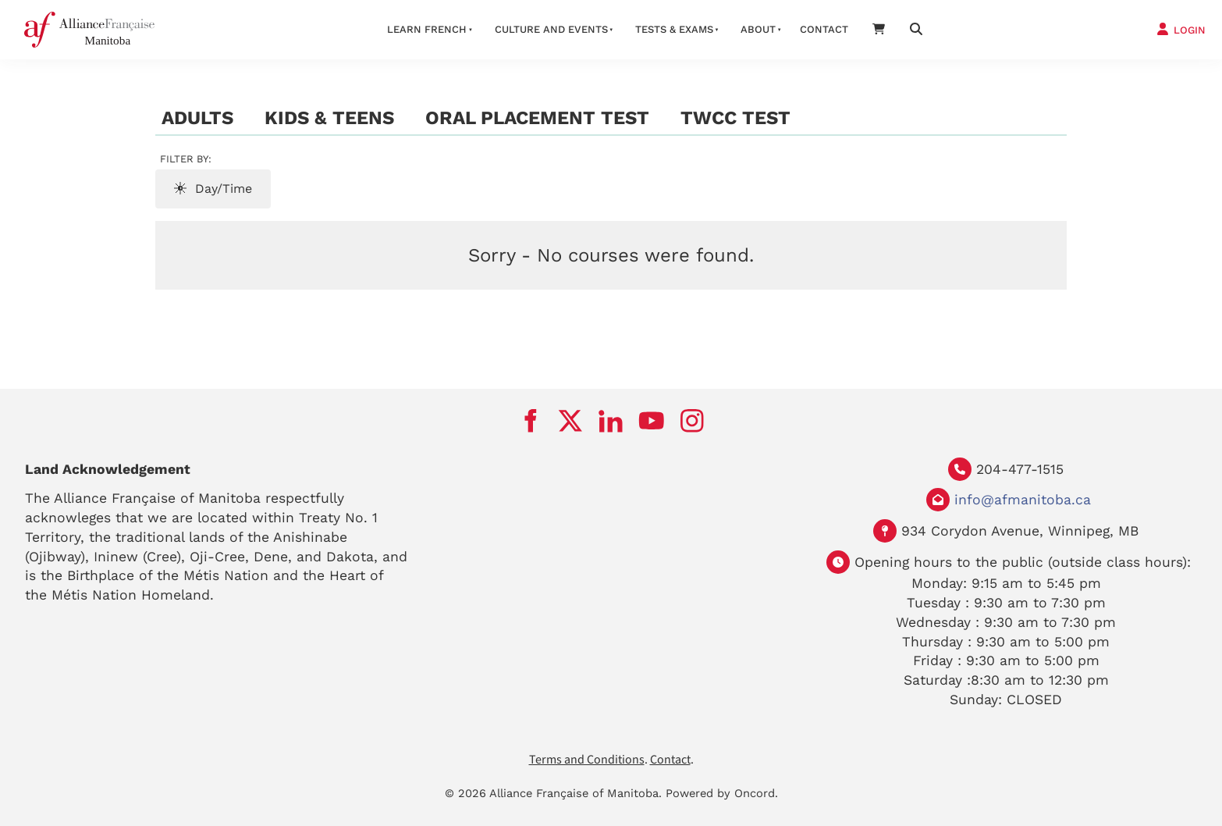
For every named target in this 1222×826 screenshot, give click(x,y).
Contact (824, 29)
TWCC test (735, 118)
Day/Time (213, 188)
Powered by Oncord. (722, 793)
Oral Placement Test (537, 118)
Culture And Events (551, 29)
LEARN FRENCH (427, 29)
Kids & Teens (329, 118)
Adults (197, 118)
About (758, 29)
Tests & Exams (674, 29)
